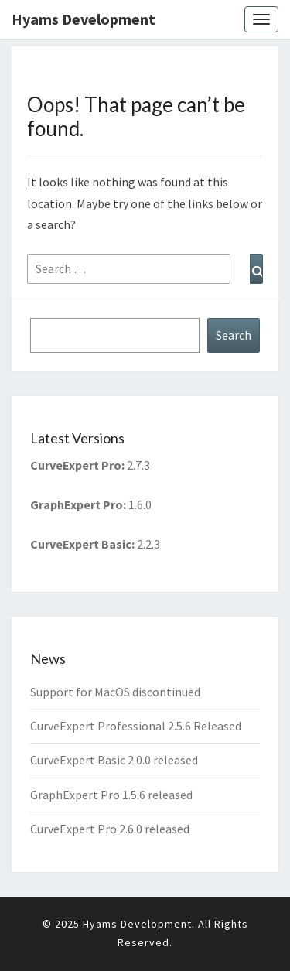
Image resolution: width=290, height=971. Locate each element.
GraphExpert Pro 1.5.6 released (111, 794)
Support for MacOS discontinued (115, 691)
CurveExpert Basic (80, 544)
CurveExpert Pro (75, 465)
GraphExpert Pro (76, 504)
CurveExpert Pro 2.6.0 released (109, 828)
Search (233, 335)
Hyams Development (83, 19)
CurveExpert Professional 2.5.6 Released (135, 725)
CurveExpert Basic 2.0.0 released (114, 760)
